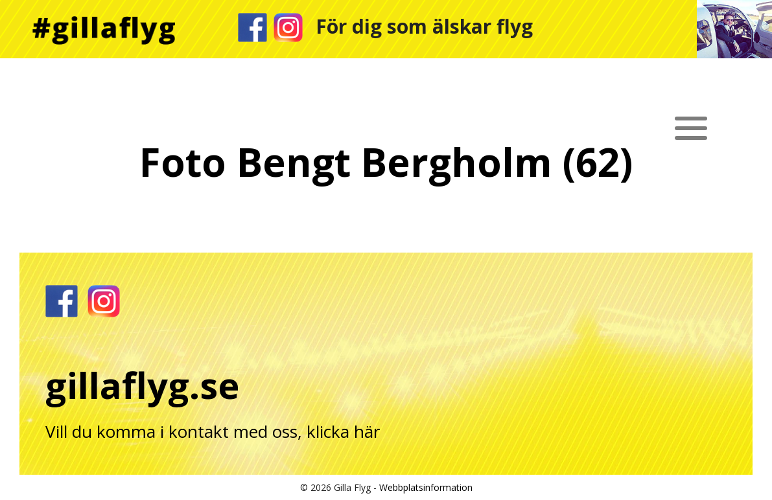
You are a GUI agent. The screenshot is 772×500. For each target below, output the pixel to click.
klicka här (343, 431)
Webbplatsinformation (426, 487)
